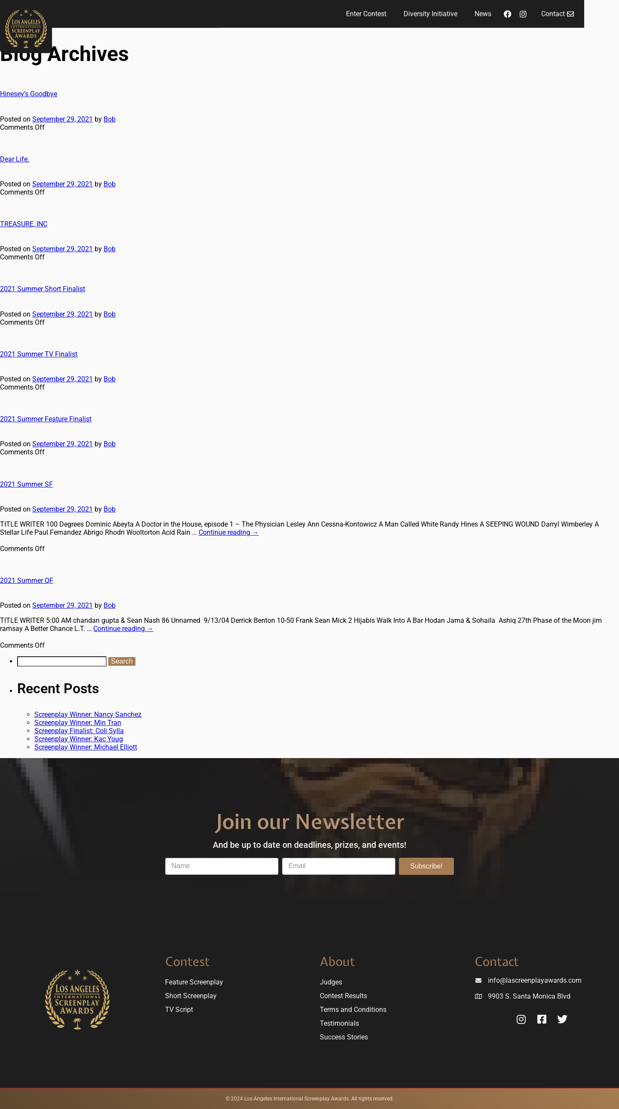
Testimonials (339, 1023)
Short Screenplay (191, 996)
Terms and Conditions (353, 1009)
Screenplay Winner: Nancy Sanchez (87, 714)
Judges (331, 982)
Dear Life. (14, 159)
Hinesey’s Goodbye (28, 94)
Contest (187, 961)
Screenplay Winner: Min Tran (77, 723)
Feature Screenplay (194, 982)
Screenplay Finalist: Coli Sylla (79, 731)
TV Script (179, 1009)
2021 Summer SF (26, 484)
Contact (497, 961)
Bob (110, 119)
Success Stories (344, 1037)
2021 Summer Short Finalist (42, 289)
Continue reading (229, 532)
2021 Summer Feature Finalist (46, 419)
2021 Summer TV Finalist (38, 354)
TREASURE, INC (23, 224)
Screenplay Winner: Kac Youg (78, 739)
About (337, 961)
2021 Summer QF (26, 580)
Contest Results (343, 996)
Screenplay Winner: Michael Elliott (85, 747)
